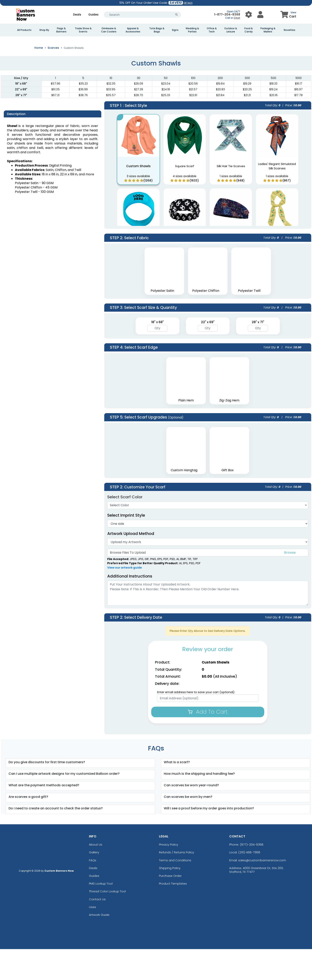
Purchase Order (170, 890)
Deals (77, 15)
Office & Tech (212, 30)
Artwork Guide (99, 929)
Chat (237, 18)
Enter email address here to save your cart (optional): (196, 706)
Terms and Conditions (175, 874)
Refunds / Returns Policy (176, 866)
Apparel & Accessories (133, 30)
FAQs (92, 874)
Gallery (94, 866)
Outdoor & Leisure (230, 30)
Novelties (289, 30)
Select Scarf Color (124, 511)
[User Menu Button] (248, 14)
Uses (92, 921)
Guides (93, 15)
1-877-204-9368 (227, 14)
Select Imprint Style (126, 529)
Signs (175, 30)
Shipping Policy (169, 882)
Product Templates (173, 897)
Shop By (44, 30)
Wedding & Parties (192, 30)
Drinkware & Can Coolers (108, 30)
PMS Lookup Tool (101, 897)
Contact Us (97, 913)
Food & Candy (248, 30)
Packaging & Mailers (267, 30)
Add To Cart (208, 726)
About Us (95, 858)
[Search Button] (176, 15)
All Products (24, 30)
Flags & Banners (61, 30)
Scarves (53, 62)
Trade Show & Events (83, 30)
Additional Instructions (129, 590)
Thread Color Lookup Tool (107, 905)
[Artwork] (207, 556)
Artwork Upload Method (130, 547)
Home (38, 62)
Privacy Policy (168, 858)
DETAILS (188, 3)
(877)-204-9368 (251, 858)
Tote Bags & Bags (156, 30)
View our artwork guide (124, 581)
